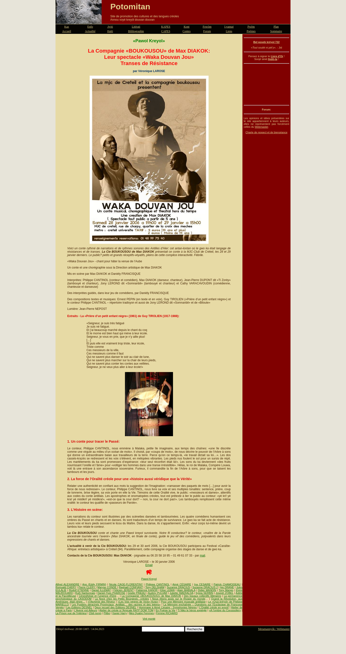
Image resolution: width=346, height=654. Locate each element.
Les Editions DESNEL (79, 607)
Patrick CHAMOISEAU (227, 584)
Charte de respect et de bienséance (266, 132)
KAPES (165, 26)
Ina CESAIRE (202, 584)
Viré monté (149, 618)
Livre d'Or (277, 56)
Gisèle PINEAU (137, 593)
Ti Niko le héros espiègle (192, 610)
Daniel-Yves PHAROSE (111, 593)
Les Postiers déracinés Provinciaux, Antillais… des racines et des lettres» (116, 604)
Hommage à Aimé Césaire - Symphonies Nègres (168, 607)
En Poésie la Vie (165, 610)
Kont (186, 26)
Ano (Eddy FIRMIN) (94, 584)
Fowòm (207, 26)
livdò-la (272, 59)
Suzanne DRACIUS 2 (205, 587)
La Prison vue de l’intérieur (71, 613)
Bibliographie (136, 31)
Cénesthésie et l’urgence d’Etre (97, 595)
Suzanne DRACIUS (178, 587)
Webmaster (261, 126)
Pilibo (107, 613)
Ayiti (110, 26)
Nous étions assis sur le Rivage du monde (178, 598)
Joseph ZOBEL (225, 593)
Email (149, 565)
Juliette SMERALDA (181, 593)
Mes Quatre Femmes (141, 613)
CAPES (165, 31)
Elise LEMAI (167, 590)
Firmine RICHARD (167, 613)
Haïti (110, 31)
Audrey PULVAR (157, 593)
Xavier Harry (119, 613)
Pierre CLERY (87, 587)
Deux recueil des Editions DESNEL (115, 607)
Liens (229, 31)
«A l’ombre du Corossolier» (225, 610)
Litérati (136, 26)
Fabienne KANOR (147, 590)
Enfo (90, 26)
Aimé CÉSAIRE (181, 584)
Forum (207, 31)
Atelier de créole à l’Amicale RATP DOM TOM (126, 610)
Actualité (90, 31)
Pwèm (251, 26)
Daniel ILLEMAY (101, 590)
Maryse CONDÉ (107, 587)
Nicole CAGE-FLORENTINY (126, 584)
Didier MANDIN (207, 590)
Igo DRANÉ (227, 587)
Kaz (66, 26)
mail (202, 555)
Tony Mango (226, 590)
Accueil (66, 31)
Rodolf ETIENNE (79, 590)
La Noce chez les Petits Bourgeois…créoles (122, 598)
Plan (276, 26)
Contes (187, 31)
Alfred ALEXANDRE (68, 584)
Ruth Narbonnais (85, 593)
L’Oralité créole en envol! (214, 607)
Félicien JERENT (123, 590)
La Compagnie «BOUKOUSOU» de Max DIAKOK (151, 595)
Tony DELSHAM (154, 587)
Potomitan (130, 6)
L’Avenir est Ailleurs (85, 610)
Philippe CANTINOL (157, 584)
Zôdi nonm (95, 613)
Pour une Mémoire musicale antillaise (183, 601)
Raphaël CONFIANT (131, 587)
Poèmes (251, 31)
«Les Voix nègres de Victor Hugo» (138, 601)
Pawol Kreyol (149, 578)
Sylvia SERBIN (204, 593)
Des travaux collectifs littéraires (202, 595)
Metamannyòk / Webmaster (274, 629)
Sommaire (276, 31)
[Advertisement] (266, 84)
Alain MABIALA (186, 590)
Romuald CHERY (66, 587)
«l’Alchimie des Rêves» (101, 601)
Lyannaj (229, 26)
